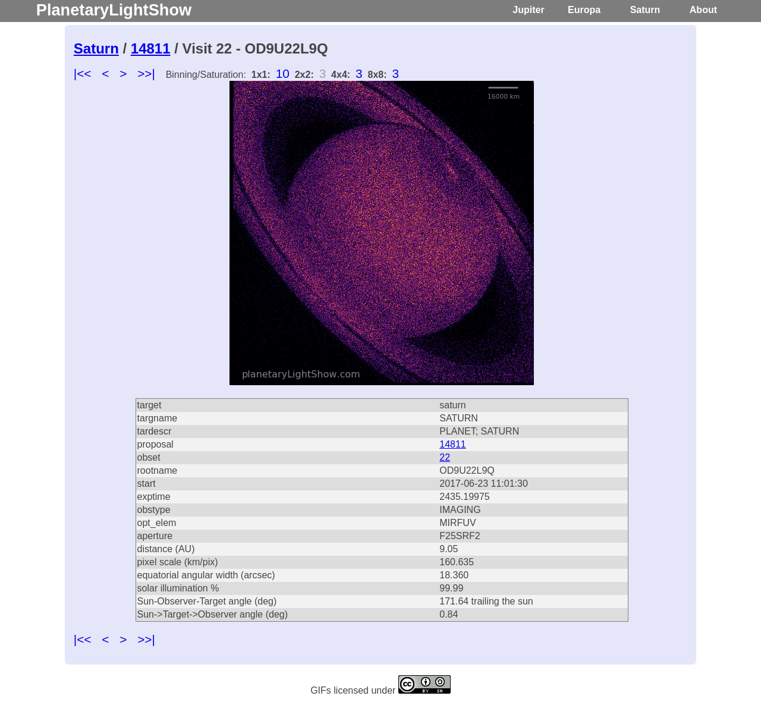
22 (444, 457)
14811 (151, 48)
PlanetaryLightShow (113, 10)
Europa (584, 10)
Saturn (645, 10)
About (703, 10)
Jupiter (528, 10)
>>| (146, 73)
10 (283, 73)
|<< (83, 73)
